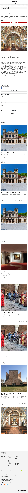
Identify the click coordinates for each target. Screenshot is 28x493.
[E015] (7, 484)
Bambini (9, 457)
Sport (9, 462)
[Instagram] (4, 484)
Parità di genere (16, 461)
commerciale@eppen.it (7, 481)
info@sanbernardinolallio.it (7, 86)
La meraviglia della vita (5, 435)
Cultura (3, 456)
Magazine (17, 463)
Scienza (3, 466)
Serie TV (3, 459)
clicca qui (10, 482)
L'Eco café (17, 458)
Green (9, 465)
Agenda (16, 464)
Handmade (10, 464)
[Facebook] (2, 484)
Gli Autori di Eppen (17, 468)
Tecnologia (9, 463)
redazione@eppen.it (7, 480)
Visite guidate (3, 11)
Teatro (2, 465)
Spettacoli (3, 464)
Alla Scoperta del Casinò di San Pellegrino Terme (10, 152)
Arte (2, 457)
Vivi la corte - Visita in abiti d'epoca (8, 312)
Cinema (3, 458)
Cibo (9, 456)
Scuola (9, 461)
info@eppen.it (7, 479)
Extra (9, 460)
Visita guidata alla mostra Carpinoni (8, 271)
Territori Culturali (17, 457)
